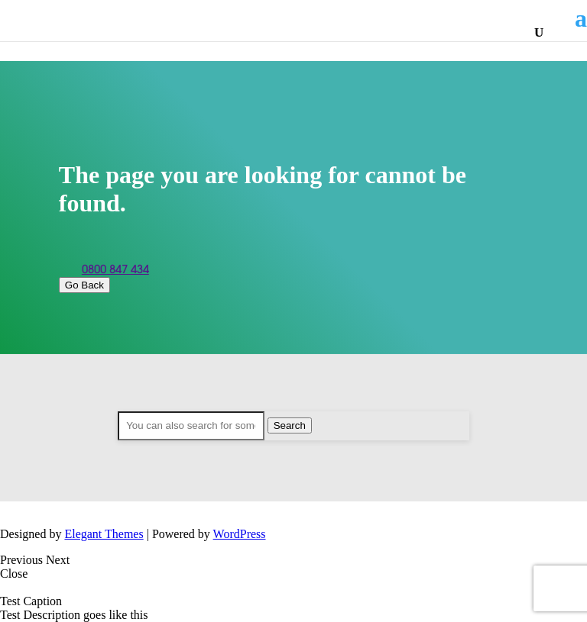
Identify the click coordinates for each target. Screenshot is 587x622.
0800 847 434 (115, 270)
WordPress (239, 533)
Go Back (84, 285)
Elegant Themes (103, 533)
